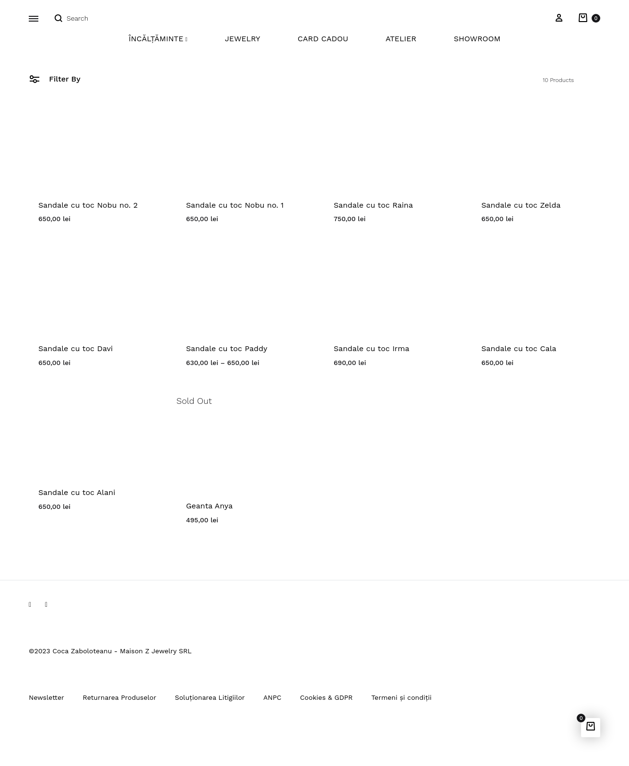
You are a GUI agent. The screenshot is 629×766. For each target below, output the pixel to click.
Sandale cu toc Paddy (227, 348)
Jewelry (242, 38)
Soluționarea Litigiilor (210, 697)
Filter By (55, 78)
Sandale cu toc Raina (373, 205)
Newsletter (46, 697)
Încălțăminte (157, 38)
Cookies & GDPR (326, 697)
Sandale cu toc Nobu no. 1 (235, 205)
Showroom (477, 38)
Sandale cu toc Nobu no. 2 (88, 205)
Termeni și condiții (401, 697)
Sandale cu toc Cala (518, 348)
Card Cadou (323, 38)
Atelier (400, 38)
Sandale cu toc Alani (76, 492)
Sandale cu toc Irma (371, 348)
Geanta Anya (209, 505)
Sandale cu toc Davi (75, 348)
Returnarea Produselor (119, 697)
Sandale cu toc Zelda (520, 205)
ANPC (272, 697)
